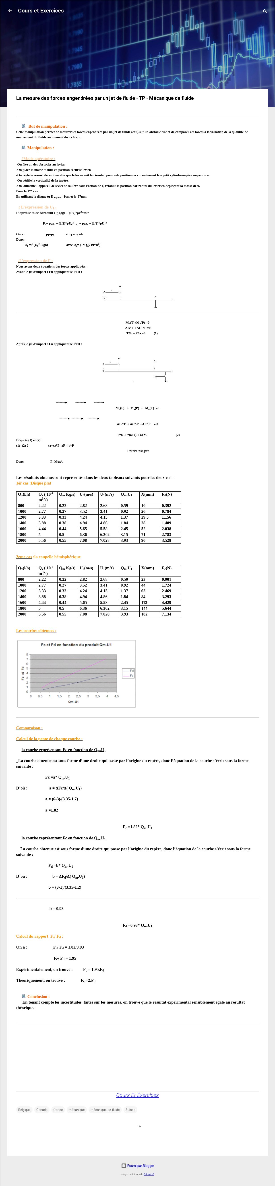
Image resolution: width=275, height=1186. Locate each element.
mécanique (77, 1110)
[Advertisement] (137, 54)
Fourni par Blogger (137, 1166)
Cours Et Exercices (137, 1095)
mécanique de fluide (105, 1110)
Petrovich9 (149, 1174)
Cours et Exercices (41, 11)
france (58, 1110)
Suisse (130, 1110)
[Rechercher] (265, 12)
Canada (42, 1110)
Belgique (24, 1110)
